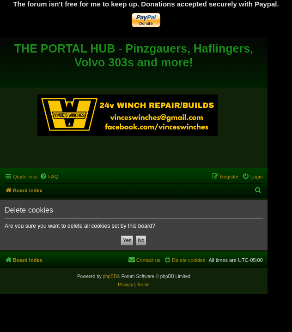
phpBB (110, 276)
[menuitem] (49, 176)
